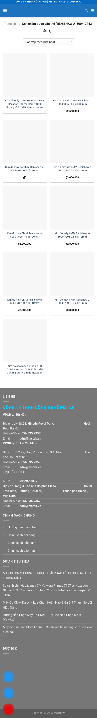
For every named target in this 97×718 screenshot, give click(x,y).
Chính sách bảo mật (21, 550)
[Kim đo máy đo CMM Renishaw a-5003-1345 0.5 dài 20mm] (72, 141)
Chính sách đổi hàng (22, 535)
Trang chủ (11, 24)
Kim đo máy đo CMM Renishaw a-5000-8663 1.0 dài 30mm (72, 102)
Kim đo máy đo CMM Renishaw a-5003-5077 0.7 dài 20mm (24, 168)
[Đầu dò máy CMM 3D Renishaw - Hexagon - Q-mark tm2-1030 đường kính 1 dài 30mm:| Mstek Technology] (25, 75)
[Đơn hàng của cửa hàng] (48, 42)
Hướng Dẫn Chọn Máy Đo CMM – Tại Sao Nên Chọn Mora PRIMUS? (42, 617)
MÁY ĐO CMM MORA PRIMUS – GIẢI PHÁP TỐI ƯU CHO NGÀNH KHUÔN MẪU (47, 575)
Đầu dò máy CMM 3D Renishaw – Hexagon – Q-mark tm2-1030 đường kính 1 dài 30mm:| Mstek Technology (24, 104)
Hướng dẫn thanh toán (23, 527)
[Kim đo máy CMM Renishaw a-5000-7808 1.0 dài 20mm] (25, 208)
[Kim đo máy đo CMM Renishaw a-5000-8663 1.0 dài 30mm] (72, 75)
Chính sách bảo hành (22, 543)
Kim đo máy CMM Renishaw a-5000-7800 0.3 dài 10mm (72, 301)
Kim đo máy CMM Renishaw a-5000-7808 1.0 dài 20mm (24, 235)
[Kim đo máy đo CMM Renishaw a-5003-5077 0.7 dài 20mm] (25, 141)
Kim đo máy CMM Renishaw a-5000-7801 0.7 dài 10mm (24, 301)
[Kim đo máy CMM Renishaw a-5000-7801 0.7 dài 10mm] (25, 274)
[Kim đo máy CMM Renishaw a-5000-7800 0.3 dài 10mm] (72, 274)
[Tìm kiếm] (86, 10)
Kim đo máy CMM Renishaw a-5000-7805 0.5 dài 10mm (72, 235)
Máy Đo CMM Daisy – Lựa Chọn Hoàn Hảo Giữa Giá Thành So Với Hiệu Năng (47, 605)
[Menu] (5, 10)
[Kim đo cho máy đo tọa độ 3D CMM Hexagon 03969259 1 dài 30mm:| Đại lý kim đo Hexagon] (25, 340)
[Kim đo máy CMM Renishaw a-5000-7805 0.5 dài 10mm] (72, 208)
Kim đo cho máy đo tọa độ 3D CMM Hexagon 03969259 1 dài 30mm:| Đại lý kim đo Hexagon (25, 369)
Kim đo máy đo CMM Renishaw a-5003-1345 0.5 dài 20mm (72, 168)
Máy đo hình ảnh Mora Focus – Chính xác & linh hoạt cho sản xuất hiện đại (48, 629)
